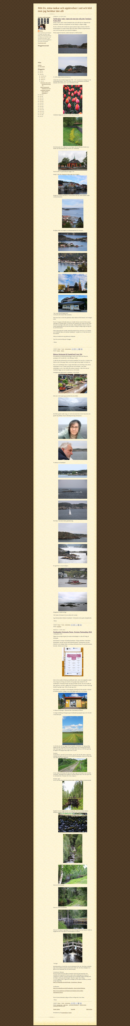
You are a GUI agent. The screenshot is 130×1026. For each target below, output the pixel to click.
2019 (40, 101)
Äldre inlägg (89, 1009)
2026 (40, 71)
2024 (40, 74)
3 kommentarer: (68, 348)
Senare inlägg (56, 1009)
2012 (40, 113)
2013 (40, 111)
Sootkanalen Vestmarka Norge (59, 1005)
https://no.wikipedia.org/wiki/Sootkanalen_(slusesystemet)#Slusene (69, 988)
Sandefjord (59, 626)
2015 (40, 108)
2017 (40, 104)
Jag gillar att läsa (41, 66)
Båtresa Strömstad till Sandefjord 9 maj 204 (67, 354)
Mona (41, 30)
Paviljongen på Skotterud (74, 1004)
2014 (40, 109)
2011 (40, 114)
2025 (40, 72)
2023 (40, 94)
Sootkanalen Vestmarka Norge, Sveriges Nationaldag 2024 (72, 632)
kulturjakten (65, 1004)
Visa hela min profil (42, 42)
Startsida (39, 65)
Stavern (62, 350)
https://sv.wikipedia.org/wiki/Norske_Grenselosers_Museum (67, 982)
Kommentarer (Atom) (66, 1012)
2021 (40, 98)
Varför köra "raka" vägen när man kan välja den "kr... (45, 84)
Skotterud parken (83, 1004)
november (43, 76)
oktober (42, 77)
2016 (40, 106)
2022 (40, 96)
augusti (42, 79)
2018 (40, 103)
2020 (40, 99)
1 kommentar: (67, 624)
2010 (40, 116)
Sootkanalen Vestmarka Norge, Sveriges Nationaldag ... (45, 92)
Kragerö (58, 350)
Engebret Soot (59, 1004)
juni (42, 81)
